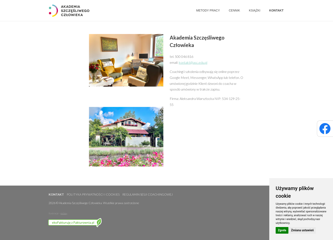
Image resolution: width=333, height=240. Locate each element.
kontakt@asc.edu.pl (193, 62)
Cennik (234, 10)
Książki (254, 10)
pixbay (63, 213)
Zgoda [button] (282, 230)
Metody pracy (208, 10)
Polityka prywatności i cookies (93, 194)
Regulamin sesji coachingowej (147, 194)
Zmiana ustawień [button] (302, 230)
